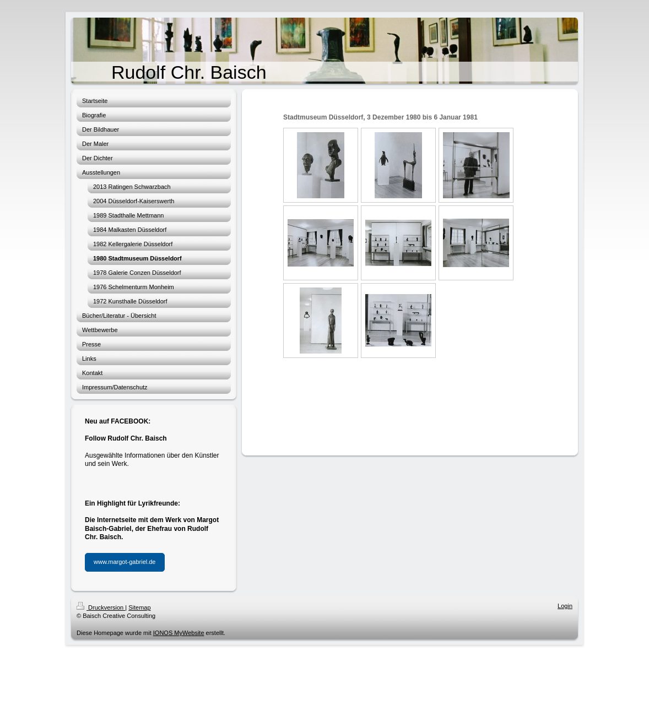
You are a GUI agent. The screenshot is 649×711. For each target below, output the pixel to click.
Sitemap (139, 607)
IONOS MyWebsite (178, 632)
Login (565, 606)
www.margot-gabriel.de (125, 561)
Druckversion (101, 607)
